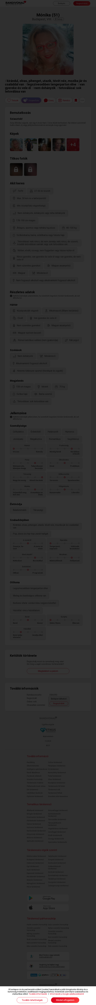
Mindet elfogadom (65, 1000)
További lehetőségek (32, 1000)
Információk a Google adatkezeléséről (67, 994)
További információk (38, 994)
